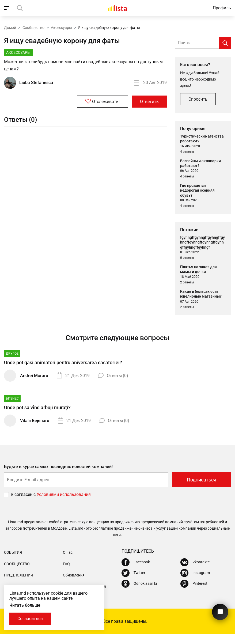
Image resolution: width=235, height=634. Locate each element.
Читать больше (24, 605)
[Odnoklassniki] (139, 584)
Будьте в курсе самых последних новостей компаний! (58, 466)
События (13, 552)
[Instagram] (195, 573)
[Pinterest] (193, 584)
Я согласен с (24, 494)
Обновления (74, 575)
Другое (12, 353)
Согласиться (30, 618)
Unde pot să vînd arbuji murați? (37, 407)
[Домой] (117, 8)
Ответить (149, 101)
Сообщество (33, 27)
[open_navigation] (7, 8)
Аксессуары (61, 27)
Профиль (222, 7)
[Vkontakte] (195, 562)
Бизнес (12, 398)
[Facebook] (136, 562)
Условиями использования (64, 494)
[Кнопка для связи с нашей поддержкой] (220, 612)
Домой (10, 27)
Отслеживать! (102, 101)
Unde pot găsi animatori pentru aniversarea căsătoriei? (63, 362)
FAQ (66, 564)
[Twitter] (133, 573)
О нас (68, 552)
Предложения (18, 575)
